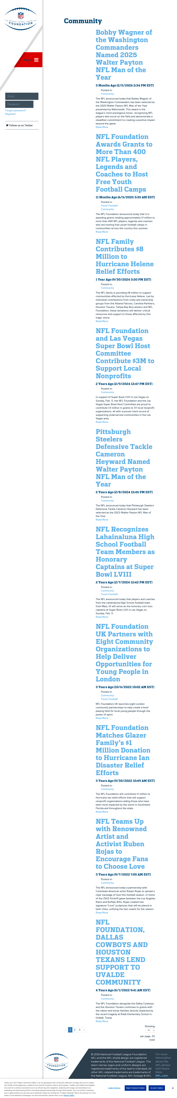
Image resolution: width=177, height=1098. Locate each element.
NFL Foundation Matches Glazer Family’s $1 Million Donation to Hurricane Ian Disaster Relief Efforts (123, 750)
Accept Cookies (157, 1089)
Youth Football (109, 205)
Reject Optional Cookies (135, 1089)
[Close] (173, 1089)
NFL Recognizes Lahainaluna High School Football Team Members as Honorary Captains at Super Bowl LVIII (125, 551)
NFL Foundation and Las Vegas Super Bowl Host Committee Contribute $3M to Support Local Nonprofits (125, 353)
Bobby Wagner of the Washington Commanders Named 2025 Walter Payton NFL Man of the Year (124, 54)
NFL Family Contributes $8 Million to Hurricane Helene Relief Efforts (125, 256)
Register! (10, 114)
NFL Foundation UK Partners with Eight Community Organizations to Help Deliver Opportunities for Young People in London (124, 652)
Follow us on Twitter (21, 125)
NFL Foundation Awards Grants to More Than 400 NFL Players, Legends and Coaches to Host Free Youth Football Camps (124, 163)
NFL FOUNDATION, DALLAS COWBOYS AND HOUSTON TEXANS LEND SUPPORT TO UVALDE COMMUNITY (122, 952)
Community (107, 93)
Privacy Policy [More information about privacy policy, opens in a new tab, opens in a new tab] (69, 1097)
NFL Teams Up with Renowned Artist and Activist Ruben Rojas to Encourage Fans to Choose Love (122, 843)
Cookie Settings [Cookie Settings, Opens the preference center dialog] (114, 1089)
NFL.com (161, 1075)
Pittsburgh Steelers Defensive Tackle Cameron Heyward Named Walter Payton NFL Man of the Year (124, 458)
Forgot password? (15, 110)
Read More (102, 127)
